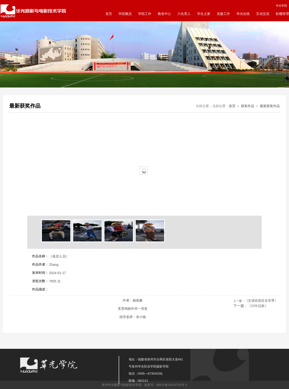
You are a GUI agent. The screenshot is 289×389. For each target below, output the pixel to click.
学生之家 (203, 14)
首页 (108, 14)
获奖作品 (247, 106)
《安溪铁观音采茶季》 (261, 300)
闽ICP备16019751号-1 (172, 385)
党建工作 (223, 14)
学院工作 (144, 14)
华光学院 (281, 5)
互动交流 (262, 14)
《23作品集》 (258, 306)
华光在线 (243, 14)
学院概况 (125, 14)
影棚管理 (282, 14)
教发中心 (164, 14)
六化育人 (184, 14)
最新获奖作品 (270, 106)
